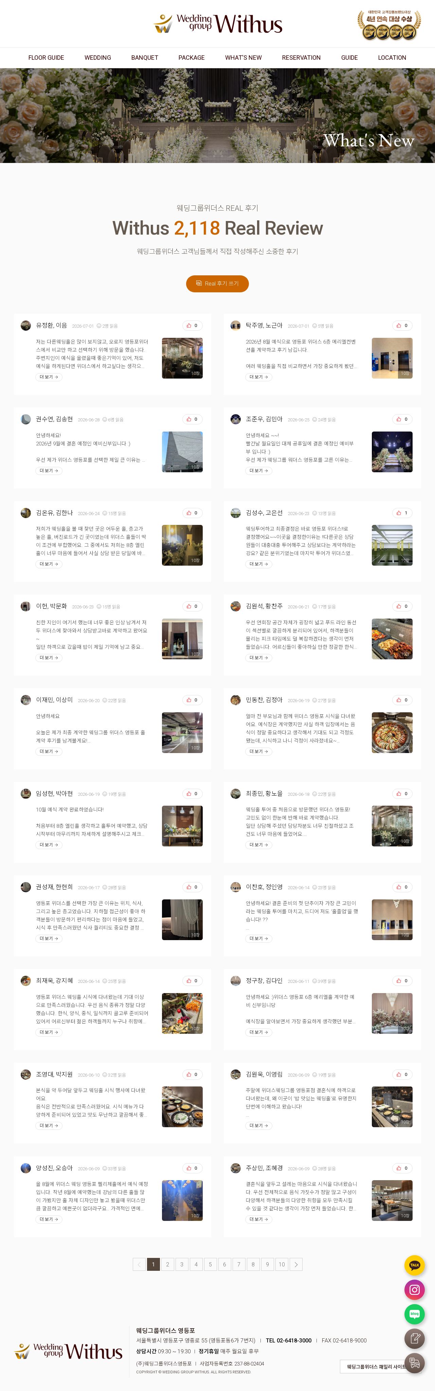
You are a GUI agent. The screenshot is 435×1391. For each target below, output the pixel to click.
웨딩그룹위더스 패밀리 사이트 (376, 1367)
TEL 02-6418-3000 (288, 1340)
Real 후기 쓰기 (217, 283)
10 (282, 1264)
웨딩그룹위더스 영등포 (218, 23)
